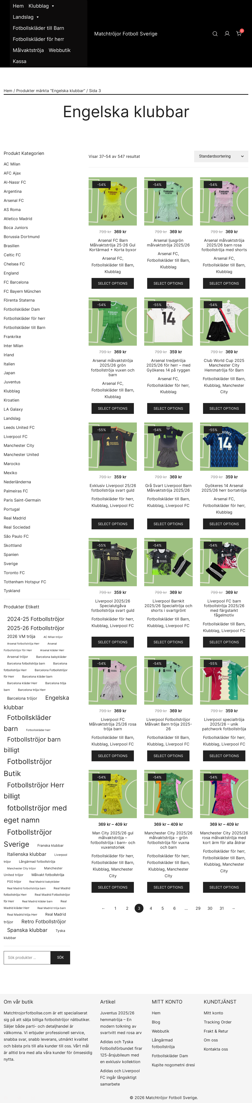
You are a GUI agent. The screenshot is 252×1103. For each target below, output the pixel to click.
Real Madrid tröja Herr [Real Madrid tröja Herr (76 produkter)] (22, 914)
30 (209, 908)
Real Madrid (15, 518)
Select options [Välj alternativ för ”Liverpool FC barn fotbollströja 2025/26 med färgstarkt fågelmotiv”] (224, 642)
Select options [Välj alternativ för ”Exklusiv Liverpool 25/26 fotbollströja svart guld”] (112, 524)
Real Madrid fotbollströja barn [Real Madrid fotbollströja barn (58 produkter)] (26, 888)
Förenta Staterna (19, 300)
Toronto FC (14, 572)
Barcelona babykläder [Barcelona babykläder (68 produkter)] (51, 657)
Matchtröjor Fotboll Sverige (126, 34)
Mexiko (10, 472)
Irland (9, 354)
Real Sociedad (17, 527)
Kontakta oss (216, 1049)
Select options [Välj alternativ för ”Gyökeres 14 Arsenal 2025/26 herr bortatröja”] (224, 524)
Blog (156, 1022)
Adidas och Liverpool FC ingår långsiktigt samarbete (120, 1077)
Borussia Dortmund (22, 236)
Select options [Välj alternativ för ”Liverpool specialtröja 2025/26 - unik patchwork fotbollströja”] (224, 756)
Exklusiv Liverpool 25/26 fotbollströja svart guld (113, 488)
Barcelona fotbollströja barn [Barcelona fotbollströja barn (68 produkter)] (26, 663)
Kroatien (11, 400)
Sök (60, 957)
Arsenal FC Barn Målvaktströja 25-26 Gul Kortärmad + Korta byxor (112, 245)
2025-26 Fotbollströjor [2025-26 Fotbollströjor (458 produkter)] (35, 628)
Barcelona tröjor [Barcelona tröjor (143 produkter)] (22, 698)
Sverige (11, 563)
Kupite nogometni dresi (173, 1064)
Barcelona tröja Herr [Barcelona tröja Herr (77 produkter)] (32, 690)
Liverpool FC (122, 505)
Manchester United (21, 454)
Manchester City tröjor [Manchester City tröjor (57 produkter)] (21, 868)
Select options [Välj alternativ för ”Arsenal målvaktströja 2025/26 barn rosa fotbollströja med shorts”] (224, 283)
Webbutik (60, 50)
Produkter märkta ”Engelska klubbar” (50, 90)
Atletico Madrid (18, 218)
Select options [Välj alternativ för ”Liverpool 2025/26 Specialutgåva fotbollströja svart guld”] (112, 642)
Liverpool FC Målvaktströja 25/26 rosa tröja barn (112, 724)
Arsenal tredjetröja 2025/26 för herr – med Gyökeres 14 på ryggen (168, 365)
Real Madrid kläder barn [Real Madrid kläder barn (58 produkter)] (37, 901)
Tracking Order (218, 1022)
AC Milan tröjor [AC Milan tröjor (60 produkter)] (53, 637)
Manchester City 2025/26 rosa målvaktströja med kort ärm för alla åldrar (224, 837)
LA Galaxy (13, 409)
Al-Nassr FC (15, 182)
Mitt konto (213, 1012)
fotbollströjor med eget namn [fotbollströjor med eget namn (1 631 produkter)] (35, 814)
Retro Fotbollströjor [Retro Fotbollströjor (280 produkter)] (43, 922)
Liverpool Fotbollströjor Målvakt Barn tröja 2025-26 (168, 724)
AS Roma (12, 209)
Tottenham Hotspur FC (25, 581)
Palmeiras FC (16, 490)
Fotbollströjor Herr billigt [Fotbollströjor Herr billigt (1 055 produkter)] (34, 790)
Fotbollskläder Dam (22, 309)
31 (222, 908)
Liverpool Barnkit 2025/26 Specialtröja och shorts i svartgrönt (168, 606)
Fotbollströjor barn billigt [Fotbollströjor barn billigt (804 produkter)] (32, 744)
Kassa (19, 61)
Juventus (12, 381)
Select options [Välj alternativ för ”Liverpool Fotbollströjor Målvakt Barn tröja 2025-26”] (168, 756)
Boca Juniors (16, 227)
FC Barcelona (16, 282)
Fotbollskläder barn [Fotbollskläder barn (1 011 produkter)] (27, 723)
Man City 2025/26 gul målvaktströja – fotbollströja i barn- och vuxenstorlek (113, 840)
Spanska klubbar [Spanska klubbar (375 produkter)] (27, 930)
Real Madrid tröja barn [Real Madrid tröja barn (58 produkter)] (51, 908)
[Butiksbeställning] (221, 156)
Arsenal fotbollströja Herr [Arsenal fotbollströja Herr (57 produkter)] (23, 643)
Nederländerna (17, 481)
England (11, 273)
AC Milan (12, 164)
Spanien (11, 554)
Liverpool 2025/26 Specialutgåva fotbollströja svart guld (112, 606)
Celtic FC (12, 254)
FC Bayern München (22, 291)
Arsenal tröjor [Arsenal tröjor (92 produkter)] (17, 657)
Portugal (12, 509)
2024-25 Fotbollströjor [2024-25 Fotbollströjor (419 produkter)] (35, 619)
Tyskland (12, 590)
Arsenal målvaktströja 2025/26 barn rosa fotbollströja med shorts (224, 245)
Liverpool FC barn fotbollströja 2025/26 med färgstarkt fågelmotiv (224, 608)
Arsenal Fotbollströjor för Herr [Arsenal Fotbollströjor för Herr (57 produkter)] (30, 647)
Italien (9, 363)
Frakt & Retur (216, 1031)
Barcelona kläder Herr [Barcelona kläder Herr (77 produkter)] (22, 683)
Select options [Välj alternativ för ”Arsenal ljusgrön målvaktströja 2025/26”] (168, 283)
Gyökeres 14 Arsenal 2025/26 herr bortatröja (224, 488)
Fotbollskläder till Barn (38, 28)
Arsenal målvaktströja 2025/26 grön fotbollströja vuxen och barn (112, 367)
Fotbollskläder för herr (38, 39)
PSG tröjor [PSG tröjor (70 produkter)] (14, 881)
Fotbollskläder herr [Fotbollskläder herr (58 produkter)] (38, 730)
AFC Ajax (12, 173)
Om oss (211, 1040)
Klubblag (42, 6)
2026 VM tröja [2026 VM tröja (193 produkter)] (21, 636)
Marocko (12, 463)
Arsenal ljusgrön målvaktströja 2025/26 (168, 242)
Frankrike (12, 336)
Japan (9, 372)
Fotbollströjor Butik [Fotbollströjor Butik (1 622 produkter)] (28, 767)
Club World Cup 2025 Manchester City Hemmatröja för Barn (224, 365)
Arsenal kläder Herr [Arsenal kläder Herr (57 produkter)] (52, 650)
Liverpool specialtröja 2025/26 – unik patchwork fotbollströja (224, 724)
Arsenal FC (112, 258)
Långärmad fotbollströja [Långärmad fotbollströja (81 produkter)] (37, 861)
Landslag (26, 17)
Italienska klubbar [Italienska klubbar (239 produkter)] (26, 854)
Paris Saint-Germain (22, 500)
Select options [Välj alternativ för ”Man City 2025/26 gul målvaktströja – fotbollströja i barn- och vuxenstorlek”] (112, 887)
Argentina (13, 191)
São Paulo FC (16, 536)
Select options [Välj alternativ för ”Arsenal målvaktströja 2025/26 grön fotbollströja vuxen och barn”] (112, 408)
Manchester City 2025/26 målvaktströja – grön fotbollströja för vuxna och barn (168, 840)
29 (198, 908)
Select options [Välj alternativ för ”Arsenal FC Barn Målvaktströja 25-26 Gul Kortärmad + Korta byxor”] (112, 283)
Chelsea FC (14, 263)
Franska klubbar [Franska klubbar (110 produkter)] (50, 845)
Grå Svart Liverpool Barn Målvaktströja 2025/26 (168, 488)
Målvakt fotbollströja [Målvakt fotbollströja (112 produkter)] (48, 875)
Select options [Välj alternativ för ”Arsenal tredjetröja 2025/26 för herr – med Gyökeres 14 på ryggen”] (168, 408)
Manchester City (19, 445)
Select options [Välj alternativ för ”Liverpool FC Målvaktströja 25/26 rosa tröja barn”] (112, 756)
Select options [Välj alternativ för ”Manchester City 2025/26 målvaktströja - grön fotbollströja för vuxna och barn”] (168, 887)
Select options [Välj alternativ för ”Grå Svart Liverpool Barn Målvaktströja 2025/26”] (168, 524)
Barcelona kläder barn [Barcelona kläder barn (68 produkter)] (37, 676)
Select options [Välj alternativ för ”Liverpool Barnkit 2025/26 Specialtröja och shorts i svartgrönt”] (168, 642)
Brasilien (11, 245)
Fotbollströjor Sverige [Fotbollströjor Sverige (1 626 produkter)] (28, 838)
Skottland (13, 545)
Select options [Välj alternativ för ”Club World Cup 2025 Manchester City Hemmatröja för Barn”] (224, 408)
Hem (18, 6)
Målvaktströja (28, 50)
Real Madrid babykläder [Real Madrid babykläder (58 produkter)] (44, 881)
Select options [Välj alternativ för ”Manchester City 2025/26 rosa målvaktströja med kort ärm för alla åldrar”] (224, 887)
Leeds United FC (19, 427)
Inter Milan (13, 345)
